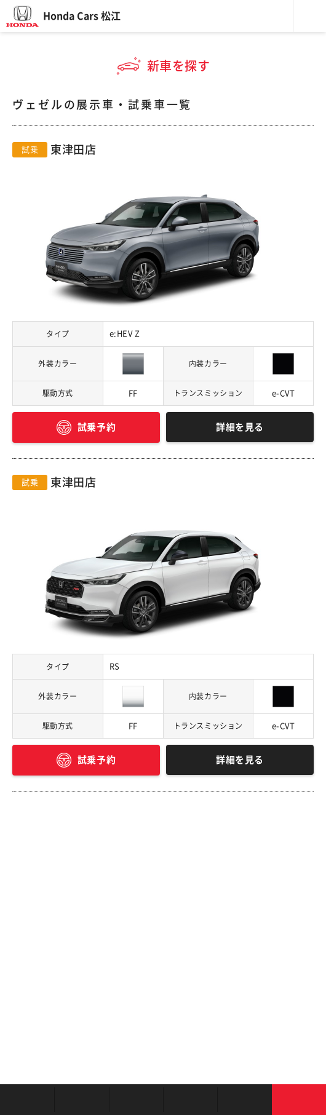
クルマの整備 (190, 1099)
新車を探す (81, 1099)
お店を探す (27, 1099)
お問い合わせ (299, 1099)
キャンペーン (244, 1099)
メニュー (310, 16)
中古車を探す (136, 1099)
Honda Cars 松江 (82, 16)
